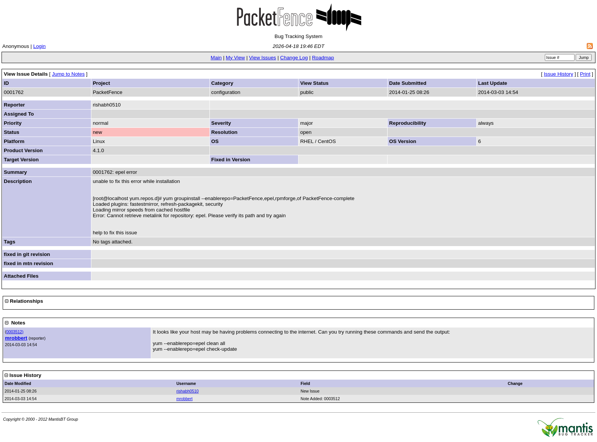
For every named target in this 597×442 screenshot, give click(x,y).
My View (235, 57)
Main (216, 57)
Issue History (558, 74)
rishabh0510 (187, 391)
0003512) (15, 331)
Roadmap (323, 57)
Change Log (294, 57)
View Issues (262, 57)
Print (585, 74)
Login (39, 46)
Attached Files (21, 276)
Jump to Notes (68, 74)
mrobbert (16, 338)
